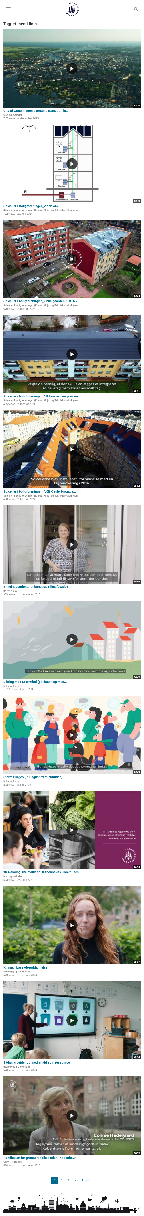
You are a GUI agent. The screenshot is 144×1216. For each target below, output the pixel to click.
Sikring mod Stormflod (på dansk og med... (35, 682)
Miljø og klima (11, 686)
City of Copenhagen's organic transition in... (35, 110)
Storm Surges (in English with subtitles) (32, 777)
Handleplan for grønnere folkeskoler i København (39, 1158)
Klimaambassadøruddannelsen (26, 967)
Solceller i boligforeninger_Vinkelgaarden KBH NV (40, 301)
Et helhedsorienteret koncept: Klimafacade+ (35, 586)
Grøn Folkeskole (12, 1161)
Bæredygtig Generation (16, 971)
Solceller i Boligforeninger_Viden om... (31, 206)
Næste (86, 1180)
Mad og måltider (12, 115)
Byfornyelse (10, 590)
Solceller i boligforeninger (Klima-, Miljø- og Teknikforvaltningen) (40, 210)
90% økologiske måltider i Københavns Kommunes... (42, 872)
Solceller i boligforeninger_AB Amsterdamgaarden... (41, 396)
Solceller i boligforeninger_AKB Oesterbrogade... (39, 491)
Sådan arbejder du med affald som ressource (36, 1062)
